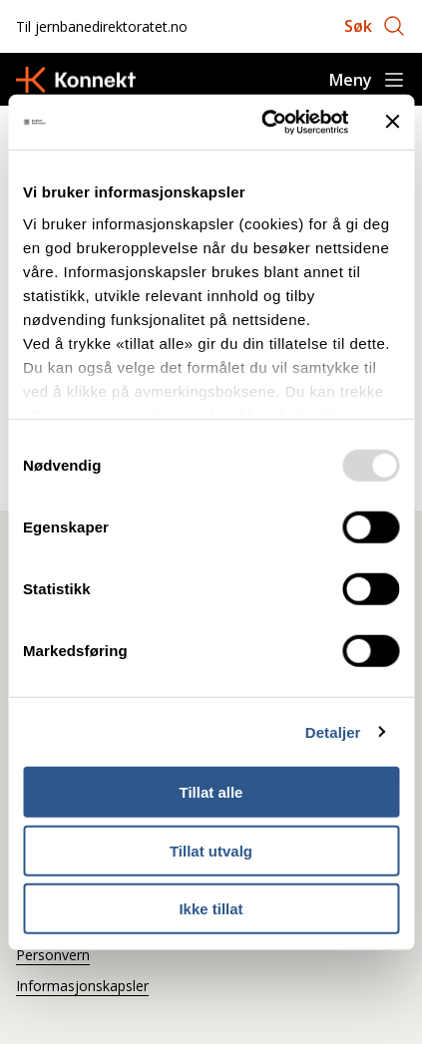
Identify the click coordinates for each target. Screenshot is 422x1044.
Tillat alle (211, 792)
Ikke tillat (210, 908)
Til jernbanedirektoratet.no (102, 26)
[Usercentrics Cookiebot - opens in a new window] (264, 122)
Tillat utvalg (211, 850)
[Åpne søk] (375, 26)
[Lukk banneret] (392, 122)
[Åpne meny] (367, 80)
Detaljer (333, 731)
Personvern (53, 954)
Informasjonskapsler (82, 985)
